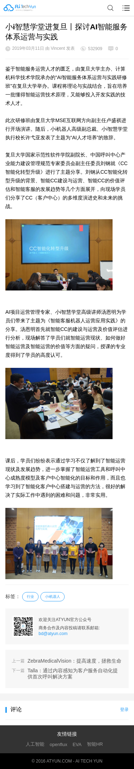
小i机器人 (52, 597)
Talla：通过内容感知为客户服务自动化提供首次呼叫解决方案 (73, 673)
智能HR (95, 744)
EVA (77, 744)
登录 (124, 709)
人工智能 (35, 744)
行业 (30, 597)
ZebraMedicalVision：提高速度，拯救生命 (74, 661)
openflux (58, 744)
